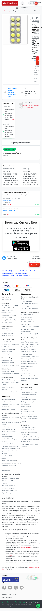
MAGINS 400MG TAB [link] (9, 210)
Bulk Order (19, 275)
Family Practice (25, 392)
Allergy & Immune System (9, 460)
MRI (22, 314)
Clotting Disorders (32, 363)
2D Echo (30, 322)
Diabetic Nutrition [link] (6, 373)
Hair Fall (23, 439)
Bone (22, 351)
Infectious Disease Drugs (9, 439)
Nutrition (16, 448)
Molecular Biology (33, 308)
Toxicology (23, 363)
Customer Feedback (21, 273)
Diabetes (33, 349)
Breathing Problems (32, 439)
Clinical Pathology (26, 301)
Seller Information (35, 58)
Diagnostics (17, 11)
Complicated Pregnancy (30, 418)
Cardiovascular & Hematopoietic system (10, 423)
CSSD (3, 481)
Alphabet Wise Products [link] (8, 409)
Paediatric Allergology (27, 414)
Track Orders (34, 271)
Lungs (26, 344)
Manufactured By (8, 169)
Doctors (26, 11)
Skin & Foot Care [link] (6, 347)
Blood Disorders (25, 373)
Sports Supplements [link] (7, 360)
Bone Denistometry (26, 324)
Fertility (32, 344)
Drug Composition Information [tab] (21, 143)
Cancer (34, 351)
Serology (34, 303)
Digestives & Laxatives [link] (8, 349)
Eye (2, 451)
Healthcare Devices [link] (7, 351)
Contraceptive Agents (7, 436)
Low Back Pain (25, 434)
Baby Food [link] (4, 299)
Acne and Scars (25, 441)
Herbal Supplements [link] (7, 365)
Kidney (36, 344)
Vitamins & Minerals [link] (7, 362)
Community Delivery (8, 275)
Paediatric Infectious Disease (29, 416)
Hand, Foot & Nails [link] (7, 322)
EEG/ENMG (24, 322)
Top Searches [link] (5, 407)
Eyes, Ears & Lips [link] (6, 317)
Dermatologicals (6, 453)
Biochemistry (32, 306)
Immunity (27, 351)
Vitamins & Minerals (7, 448)
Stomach (23, 378)
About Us (5, 271)
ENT (30, 404)
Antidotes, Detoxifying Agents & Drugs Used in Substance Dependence (10, 465)
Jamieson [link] (16, 365)
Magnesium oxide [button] (9, 149)
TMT (32, 319)
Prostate (30, 354)
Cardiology (24, 402)
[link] (10, 3)
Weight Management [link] (7, 336)
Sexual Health (34, 444)
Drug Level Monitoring (27, 366)
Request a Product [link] (7, 404)
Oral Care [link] (4, 308)
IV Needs (4, 483)
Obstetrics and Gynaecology (28, 394)
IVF (22, 418)
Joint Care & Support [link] (13, 344)
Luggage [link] (4, 384)
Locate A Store (21, 271)
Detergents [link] (14, 380)
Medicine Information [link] (8, 399)
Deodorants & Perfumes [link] (8, 315)
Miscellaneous (6, 470)
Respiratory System (7, 427)
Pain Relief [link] (10, 342)
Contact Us (26, 275)
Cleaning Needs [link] (6, 380)
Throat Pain (34, 437)
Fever (28, 349)
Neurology (30, 402)
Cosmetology (24, 409)
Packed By (26, 169)
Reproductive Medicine (27, 411)
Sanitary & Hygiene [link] (13, 305)
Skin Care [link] (4, 305)
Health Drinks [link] (5, 328)
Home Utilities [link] (5, 382)
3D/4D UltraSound (26, 317)
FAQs (11, 271)
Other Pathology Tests (27, 359)
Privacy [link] (21, 604)
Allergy (23, 347)
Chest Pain (24, 427)
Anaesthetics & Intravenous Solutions (9, 457)
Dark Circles (32, 432)
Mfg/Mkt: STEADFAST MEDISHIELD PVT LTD (35, 21)
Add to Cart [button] (38, 61)
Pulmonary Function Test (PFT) (29, 334)
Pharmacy (7, 11)
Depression (24, 430)
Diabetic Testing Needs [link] (8, 371)
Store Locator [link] (16, 404)
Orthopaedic (5, 488)
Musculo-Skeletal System (8, 432)
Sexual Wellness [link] (6, 313)
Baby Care (11, 299)
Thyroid (28, 347)
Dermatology (24, 404)
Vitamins (33, 347)
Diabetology (24, 397)
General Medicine (26, 390)
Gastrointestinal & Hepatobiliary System (10, 419)
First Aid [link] (4, 342)
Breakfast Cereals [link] (6, 331)
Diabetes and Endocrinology (28, 399)
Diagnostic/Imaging (7, 493)
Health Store (22, 8)
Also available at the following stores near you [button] (12, 92)
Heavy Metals (24, 368)
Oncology (4, 441)
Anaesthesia (5, 478)
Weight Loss (31, 430)
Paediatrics (34, 392)
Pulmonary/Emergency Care (9, 490)
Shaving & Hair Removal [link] (8, 320)
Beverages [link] (4, 389)
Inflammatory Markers (33, 378)
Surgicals (11, 488)
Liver (22, 344)
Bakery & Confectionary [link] (8, 387)
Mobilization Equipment (8, 485)
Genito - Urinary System (8, 444)
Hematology (24, 308)
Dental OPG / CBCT (26, 326)
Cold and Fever (32, 427)
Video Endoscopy (25, 331)
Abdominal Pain (25, 444)
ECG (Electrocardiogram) (28, 329)
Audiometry (36, 326)
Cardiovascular (14, 478)
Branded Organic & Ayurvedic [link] (10, 392)
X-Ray (31, 314)
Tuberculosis (34, 356)
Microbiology (24, 306)
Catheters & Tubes (10, 481)
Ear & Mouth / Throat (10, 451)
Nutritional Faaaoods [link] (7, 333)
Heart (36, 342)
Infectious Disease (26, 371)
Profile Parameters (26, 303)
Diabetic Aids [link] (16, 373)
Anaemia (23, 349)
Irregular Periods (25, 437)
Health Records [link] (6, 402)
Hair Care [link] (10, 308)
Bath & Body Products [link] (7, 310)
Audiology (23, 421)
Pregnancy (24, 356)
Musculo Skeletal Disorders (28, 361)
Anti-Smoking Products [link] (8, 354)
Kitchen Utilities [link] (14, 382)
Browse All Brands (7, 273)
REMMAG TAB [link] (7, 200)
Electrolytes (24, 380)
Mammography (25, 319)
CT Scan (26, 314)
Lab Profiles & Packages (27, 342)
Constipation (24, 432)
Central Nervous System (8, 429)
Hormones (4, 434)
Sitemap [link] (17, 604)
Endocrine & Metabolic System (10, 446)
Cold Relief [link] (4, 344)
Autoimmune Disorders (27, 376)
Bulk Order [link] (3, 605)
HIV (29, 356)
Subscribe (34, 265)
